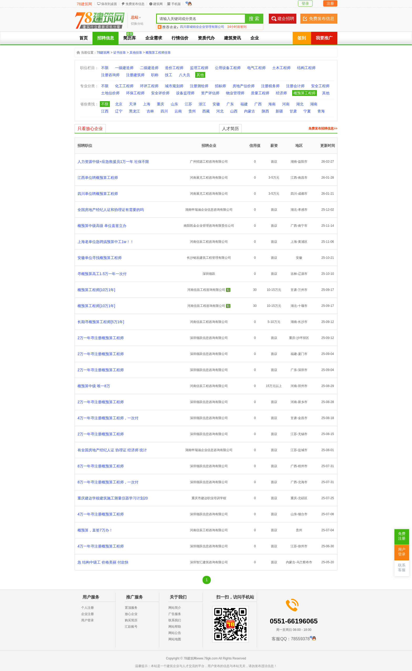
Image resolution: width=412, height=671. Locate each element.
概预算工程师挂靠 (158, 52)
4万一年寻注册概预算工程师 (101, 514)
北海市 (302, 482)
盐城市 (302, 450)
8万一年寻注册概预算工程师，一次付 (108, 482)
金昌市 (302, 418)
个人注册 (87, 608)
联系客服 (401, 567)
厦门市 (302, 354)
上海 (146, 104)
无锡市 (302, 434)
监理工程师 (199, 68)
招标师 (220, 86)
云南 (178, 111)
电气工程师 (256, 68)
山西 (234, 111)
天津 (132, 104)
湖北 (299, 104)
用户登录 (87, 620)
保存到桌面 (109, 4)
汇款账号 (131, 626)
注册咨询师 (110, 75)
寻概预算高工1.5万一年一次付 (102, 274)
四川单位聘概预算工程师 (98, 194)
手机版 (176, 4)
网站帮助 (174, 626)
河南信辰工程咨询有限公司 (209, 242)
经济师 (281, 93)
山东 (174, 104)
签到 (301, 38)
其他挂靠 (136, 52)
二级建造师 (149, 68)
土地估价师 (110, 93)
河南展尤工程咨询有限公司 (209, 177)
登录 (305, 3)
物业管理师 (235, 93)
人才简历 (230, 128)
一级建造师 (124, 68)
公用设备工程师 (228, 68)
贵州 (192, 111)
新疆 (279, 111)
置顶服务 (131, 608)
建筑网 (158, 4)
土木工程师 (281, 68)
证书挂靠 (119, 52)
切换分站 (137, 23)
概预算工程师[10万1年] (96, 290)
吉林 (150, 111)
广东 (230, 104)
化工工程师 (124, 86)
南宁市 (302, 226)
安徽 (216, 104)
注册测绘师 (199, 86)
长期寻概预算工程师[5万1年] (101, 322)
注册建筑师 (135, 75)
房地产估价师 (244, 86)
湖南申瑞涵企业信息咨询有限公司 (209, 209)
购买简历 (131, 620)
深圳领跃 (209, 274)
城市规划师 (174, 86)
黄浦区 (302, 242)
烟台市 (302, 514)
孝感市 (302, 209)
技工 (168, 75)
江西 (105, 111)
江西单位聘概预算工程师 (98, 178)
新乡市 (302, 402)
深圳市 (302, 370)
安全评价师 (160, 93)
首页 (83, 38)
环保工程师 (135, 93)
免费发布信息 (135, 4)
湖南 (313, 104)
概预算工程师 (304, 93)
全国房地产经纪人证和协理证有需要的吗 (111, 210)
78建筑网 (84, 4)
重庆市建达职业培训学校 (209, 498)
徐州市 (302, 546)
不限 (105, 68)
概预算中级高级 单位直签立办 (102, 226)
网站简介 (174, 608)
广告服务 (174, 614)
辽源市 (302, 274)
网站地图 (174, 639)
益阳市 (302, 161)
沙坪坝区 (302, 338)
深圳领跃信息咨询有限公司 (209, 338)
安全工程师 (320, 86)
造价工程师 (174, 68)
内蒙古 (249, 111)
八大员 (184, 75)
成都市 (302, 193)
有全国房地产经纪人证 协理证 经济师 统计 (112, 450)
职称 (154, 75)
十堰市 (302, 306)
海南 (272, 104)
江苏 (188, 104)
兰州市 (302, 290)
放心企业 (131, 614)
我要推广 (324, 38)
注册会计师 (295, 86)
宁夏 (307, 111)
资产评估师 (210, 93)
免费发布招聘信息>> (322, 128)
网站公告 (174, 633)
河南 (286, 104)
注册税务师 (270, 86)
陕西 (265, 111)
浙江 (202, 104)
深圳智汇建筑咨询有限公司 (209, 562)
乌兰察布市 (304, 562)
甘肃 (293, 111)
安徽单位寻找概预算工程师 (100, 258)
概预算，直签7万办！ (95, 530)
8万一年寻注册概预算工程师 (101, 466)
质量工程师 (260, 93)
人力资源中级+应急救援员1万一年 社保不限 (113, 161)
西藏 (206, 111)
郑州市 (302, 386)
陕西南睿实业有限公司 (196, 27)
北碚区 (302, 498)
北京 (118, 104)
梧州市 (302, 466)
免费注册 (401, 536)
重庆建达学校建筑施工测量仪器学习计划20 (113, 498)
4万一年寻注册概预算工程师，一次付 (108, 418)
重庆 (160, 104)
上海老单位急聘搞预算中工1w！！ (106, 242)
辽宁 (118, 111)
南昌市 (302, 177)
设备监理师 (185, 93)
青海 (321, 111)
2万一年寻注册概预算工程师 (101, 338)
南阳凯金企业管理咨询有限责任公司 (209, 226)
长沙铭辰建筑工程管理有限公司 (209, 258)
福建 (244, 104)
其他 (200, 75)
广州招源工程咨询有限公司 (209, 161)
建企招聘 (285, 18)
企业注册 (87, 614)
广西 (258, 104)
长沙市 (302, 322)
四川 (164, 111)
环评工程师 (149, 86)
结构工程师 (306, 68)
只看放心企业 (90, 128)
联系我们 (174, 620)
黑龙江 (134, 111)
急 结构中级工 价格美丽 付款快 (103, 562)
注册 (330, 3)
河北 (220, 111)
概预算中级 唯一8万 (94, 386)
